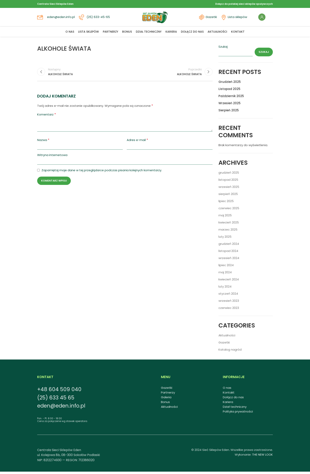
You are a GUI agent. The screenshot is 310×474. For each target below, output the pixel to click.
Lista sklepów (235, 18)
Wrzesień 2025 (229, 105)
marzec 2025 (227, 232)
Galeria (166, 399)
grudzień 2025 (228, 175)
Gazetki (209, 18)
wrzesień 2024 (228, 260)
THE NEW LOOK (262, 457)
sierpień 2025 (228, 196)
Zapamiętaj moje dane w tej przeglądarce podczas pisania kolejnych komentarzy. (102, 173)
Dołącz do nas (233, 399)
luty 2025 (225, 239)
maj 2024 (225, 274)
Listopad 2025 (229, 91)
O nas (227, 390)
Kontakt (228, 395)
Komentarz (46, 117)
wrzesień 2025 (228, 189)
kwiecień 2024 (228, 282)
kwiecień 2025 (228, 225)
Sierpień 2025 (228, 113)
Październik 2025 (231, 98)
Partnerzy (168, 395)
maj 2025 (225, 218)
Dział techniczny (235, 409)
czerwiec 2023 (228, 310)
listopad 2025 (228, 182)
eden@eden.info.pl (61, 18)
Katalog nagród (230, 352)
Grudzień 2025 (229, 84)
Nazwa (43, 143)
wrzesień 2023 (228, 303)
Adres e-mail (137, 143)
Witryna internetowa (52, 158)
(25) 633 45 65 (55, 400)
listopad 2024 (228, 253)
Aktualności (226, 338)
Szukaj (223, 49)
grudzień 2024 (228, 246)
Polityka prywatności (238, 414)
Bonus (165, 404)
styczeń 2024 (228, 296)
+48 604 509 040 (59, 391)
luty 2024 (225, 289)
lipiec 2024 (226, 267)
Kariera (228, 404)
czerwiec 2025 (228, 210)
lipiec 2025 (226, 203)
